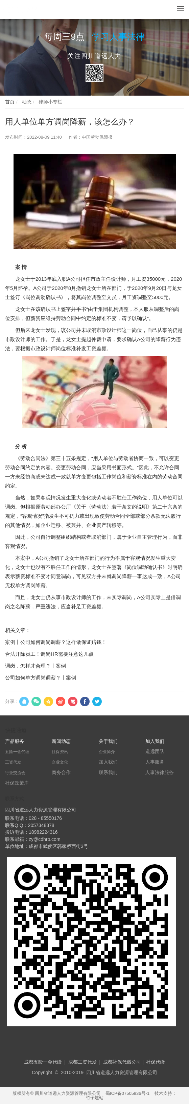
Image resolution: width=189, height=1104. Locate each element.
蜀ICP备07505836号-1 (127, 1093)
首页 (10, 101)
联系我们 (108, 772)
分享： (12, 701)
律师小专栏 (49, 101)
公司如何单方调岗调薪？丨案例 (40, 678)
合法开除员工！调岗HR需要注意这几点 (49, 654)
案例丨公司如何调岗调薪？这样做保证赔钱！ (56, 642)
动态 (26, 101)
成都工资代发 (82, 1062)
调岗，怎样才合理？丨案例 (35, 666)
